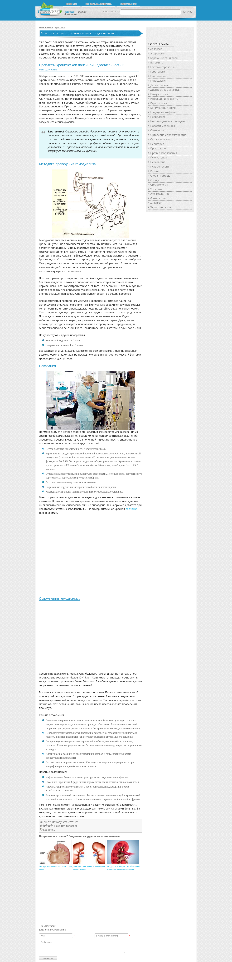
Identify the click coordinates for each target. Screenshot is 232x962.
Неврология (157, 117)
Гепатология (158, 76)
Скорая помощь (160, 175)
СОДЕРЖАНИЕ (129, 4)
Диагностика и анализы (165, 89)
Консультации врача (163, 108)
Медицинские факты (163, 112)
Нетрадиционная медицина (167, 121)
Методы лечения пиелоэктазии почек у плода (56, 868)
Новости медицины (162, 126)
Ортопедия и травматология (168, 135)
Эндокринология (161, 207)
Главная (71, 4)
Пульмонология (160, 166)
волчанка (131, 509)
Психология (157, 162)
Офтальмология (160, 139)
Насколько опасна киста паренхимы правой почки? (89, 868)
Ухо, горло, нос (159, 193)
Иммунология (159, 94)
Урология (60, 27)
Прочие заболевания (163, 153)
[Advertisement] (85, 639)
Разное (154, 171)
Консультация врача (98, 4)
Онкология (157, 130)
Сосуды (155, 180)
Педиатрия (157, 144)
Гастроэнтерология (162, 67)
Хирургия (156, 203)
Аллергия (156, 49)
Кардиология (158, 103)
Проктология (158, 148)
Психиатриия (158, 157)
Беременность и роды (164, 58)
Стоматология (159, 184)
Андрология (157, 53)
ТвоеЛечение (46, 27)
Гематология (158, 71)
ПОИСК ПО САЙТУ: (110, 12)
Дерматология (159, 85)
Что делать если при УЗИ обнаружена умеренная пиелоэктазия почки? (123, 868)
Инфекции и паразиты (164, 98)
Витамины (156, 62)
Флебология (158, 198)
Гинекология (158, 80)
